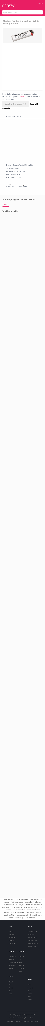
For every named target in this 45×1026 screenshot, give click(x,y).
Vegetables (12, 937)
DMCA (26, 1021)
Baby (20, 962)
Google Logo (32, 946)
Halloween (12, 959)
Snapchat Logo (33, 943)
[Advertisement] (22, 67)
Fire (10, 985)
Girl (20, 959)
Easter (11, 968)
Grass (11, 988)
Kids (20, 971)
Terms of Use (33, 1021)
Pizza (11, 931)
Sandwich (12, 934)
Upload (40, 3)
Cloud (11, 982)
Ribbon (30, 997)
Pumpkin (12, 943)
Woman (21, 965)
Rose (29, 991)
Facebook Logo (33, 940)
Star (10, 991)
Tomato (11, 940)
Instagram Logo (33, 931)
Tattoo (30, 1000)
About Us (10, 1021)
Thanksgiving (13, 962)
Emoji (29, 985)
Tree (10, 994)
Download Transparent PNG (15, 104)
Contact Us (18, 1021)
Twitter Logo (32, 934)
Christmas (12, 956)
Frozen (21, 956)
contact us (23, 97)
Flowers (30, 988)
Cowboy (21, 968)
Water (30, 994)
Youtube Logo (32, 937)
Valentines (12, 965)
